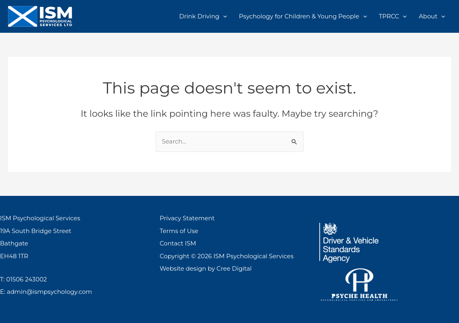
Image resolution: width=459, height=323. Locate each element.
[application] (223, 16)
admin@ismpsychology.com (49, 291)
